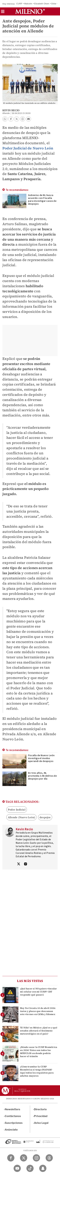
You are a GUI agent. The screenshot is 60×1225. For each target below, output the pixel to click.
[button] (3, 12)
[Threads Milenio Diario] (49, 1158)
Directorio (40, 1109)
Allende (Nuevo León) (21, 817)
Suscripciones (14, 1122)
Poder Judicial (16, 809)
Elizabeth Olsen (41, 3)
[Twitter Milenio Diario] (23, 1158)
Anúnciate (11, 1129)
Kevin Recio (11, 110)
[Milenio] (30, 11)
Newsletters (12, 1109)
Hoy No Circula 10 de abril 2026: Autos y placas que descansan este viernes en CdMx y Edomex (38, 1011)
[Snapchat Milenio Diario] (42, 1168)
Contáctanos (13, 1116)
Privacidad (41, 1116)
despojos (45, 817)
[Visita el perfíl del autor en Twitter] (18, 864)
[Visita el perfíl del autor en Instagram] (25, 864)
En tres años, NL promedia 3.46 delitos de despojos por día (42, 776)
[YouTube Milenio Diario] (17, 1168)
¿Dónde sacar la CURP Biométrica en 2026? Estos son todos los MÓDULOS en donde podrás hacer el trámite (38, 1051)
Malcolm (28, 3)
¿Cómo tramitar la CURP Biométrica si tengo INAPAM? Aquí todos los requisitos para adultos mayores (37, 1071)
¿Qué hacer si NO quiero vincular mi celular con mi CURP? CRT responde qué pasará (38, 991)
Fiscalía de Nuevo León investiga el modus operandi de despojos (41, 758)
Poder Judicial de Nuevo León (27, 148)
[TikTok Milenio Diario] (30, 1168)
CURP (19, 3)
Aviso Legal (41, 1122)
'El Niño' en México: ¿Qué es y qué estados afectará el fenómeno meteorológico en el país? (38, 1030)
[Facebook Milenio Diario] (10, 1158)
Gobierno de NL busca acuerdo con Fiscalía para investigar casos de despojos (42, 199)
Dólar (53, 3)
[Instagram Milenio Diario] (36, 1158)
